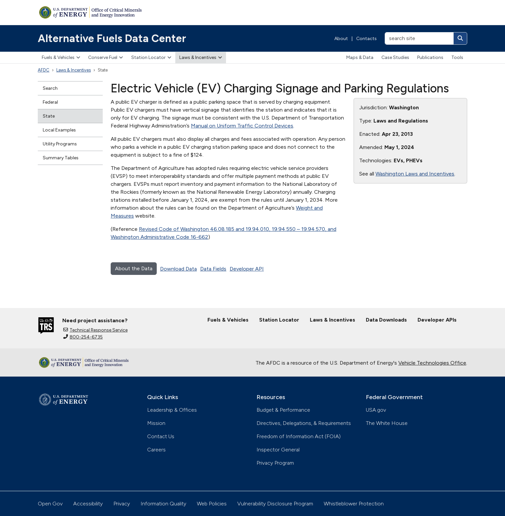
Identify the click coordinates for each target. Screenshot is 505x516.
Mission (156, 423)
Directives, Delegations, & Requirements (303, 423)
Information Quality (163, 503)
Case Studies (395, 57)
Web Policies (212, 503)
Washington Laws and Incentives (414, 174)
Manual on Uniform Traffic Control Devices (242, 126)
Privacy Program (275, 463)
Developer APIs (437, 320)
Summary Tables (61, 158)
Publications (430, 57)
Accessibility (88, 503)
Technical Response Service (95, 330)
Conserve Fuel (105, 57)
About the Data (133, 268)
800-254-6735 (83, 337)
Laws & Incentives (200, 57)
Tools (457, 57)
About (341, 38)
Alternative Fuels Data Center (112, 38)
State (49, 116)
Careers (156, 449)
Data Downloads (386, 320)
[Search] (460, 38)
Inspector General (278, 449)
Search (50, 88)
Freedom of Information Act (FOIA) (298, 436)
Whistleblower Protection (354, 503)
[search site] (419, 38)
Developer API (247, 269)
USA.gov (376, 410)
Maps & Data (359, 57)
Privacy (121, 503)
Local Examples (59, 130)
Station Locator (151, 57)
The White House (387, 423)
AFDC (43, 70)
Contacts (366, 38)
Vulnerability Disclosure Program (275, 503)
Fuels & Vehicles (61, 57)
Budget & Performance (283, 410)
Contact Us (160, 436)
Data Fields (213, 269)
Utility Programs (60, 144)
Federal (50, 102)
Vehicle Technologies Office (432, 363)
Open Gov (50, 503)
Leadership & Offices (172, 410)
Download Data (178, 269)
